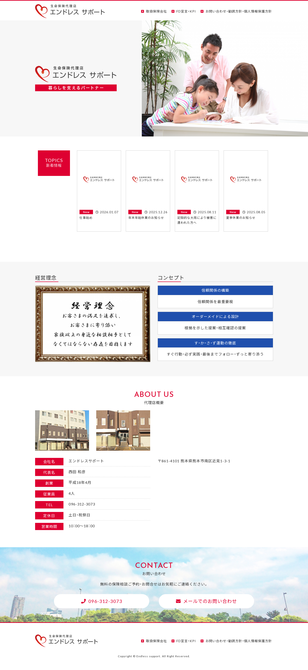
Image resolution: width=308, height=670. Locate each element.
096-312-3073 (105, 601)
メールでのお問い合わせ (210, 601)
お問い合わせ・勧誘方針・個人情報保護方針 (238, 11)
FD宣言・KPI (186, 11)
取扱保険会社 (156, 11)
